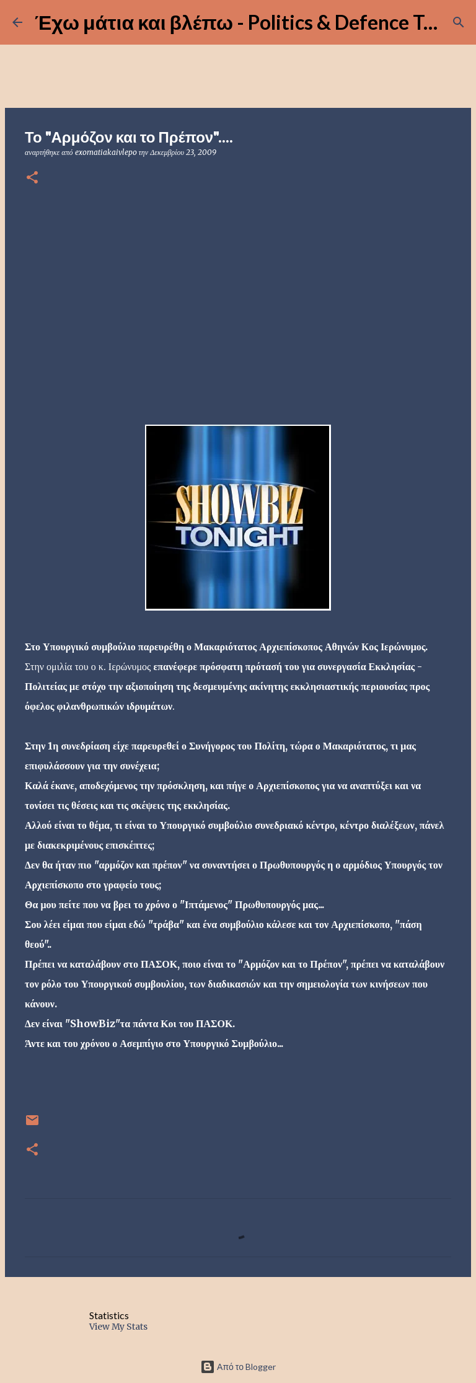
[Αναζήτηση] (458, 22)
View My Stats (118, 1326)
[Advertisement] (238, 293)
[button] (32, 178)
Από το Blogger (238, 1366)
